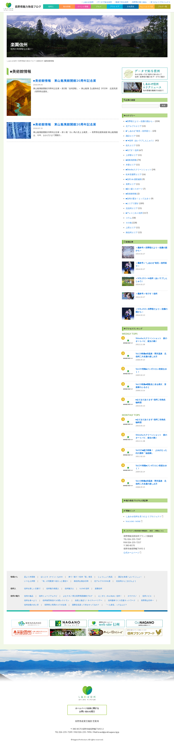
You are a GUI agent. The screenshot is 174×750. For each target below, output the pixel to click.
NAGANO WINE (133, 521)
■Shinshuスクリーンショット (138, 169)
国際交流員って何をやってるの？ (85, 605)
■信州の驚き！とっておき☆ (138, 198)
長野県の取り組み (139, 2)
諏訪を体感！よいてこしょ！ (130, 577)
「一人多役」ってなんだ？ (116, 605)
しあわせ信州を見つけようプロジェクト (143, 516)
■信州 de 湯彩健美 (134, 179)
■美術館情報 (131, 193)
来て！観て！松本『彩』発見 (80, 577)
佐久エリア (131, 145)
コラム (129, 218)
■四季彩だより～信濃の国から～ (140, 121)
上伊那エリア (132, 155)
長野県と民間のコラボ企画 (55, 605)
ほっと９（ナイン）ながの (52, 577)
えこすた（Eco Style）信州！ (110, 596)
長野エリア (131, 184)
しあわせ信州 (88, 2)
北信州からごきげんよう (126, 581)
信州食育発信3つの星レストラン (56, 600)
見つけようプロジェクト (160, 2)
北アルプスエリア (134, 126)
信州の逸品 (28, 596)
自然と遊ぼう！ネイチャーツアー (88, 600)
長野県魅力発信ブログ (26, 61)
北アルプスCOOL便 (102, 581)
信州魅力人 (69, 588)
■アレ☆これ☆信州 (134, 213)
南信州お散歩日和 (81, 581)
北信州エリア (132, 208)
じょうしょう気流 (105, 577)
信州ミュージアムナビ (48, 596)
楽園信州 (18, 44)
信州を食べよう (30, 600)
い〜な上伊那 (29, 581)
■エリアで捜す (132, 203)
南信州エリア (132, 232)
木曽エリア (131, 164)
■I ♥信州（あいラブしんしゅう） (140, 140)
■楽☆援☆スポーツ (134, 189)
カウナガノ (132, 596)
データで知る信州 (104, 2)
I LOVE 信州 (84, 588)
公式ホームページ (131, 552)
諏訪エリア (131, 136)
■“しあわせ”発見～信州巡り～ (139, 131)
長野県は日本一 (147, 600)
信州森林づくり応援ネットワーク (121, 600)
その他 (129, 222)
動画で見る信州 (122, 2)
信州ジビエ (147, 596)
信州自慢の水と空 (31, 605)
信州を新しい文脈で (32, 588)
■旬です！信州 (132, 150)
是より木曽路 (29, 577)
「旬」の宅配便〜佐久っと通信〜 (54, 581)
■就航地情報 (131, 160)
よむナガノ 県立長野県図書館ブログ (77, 596)
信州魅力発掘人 (52, 588)
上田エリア (131, 227)
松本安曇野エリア (134, 174)
